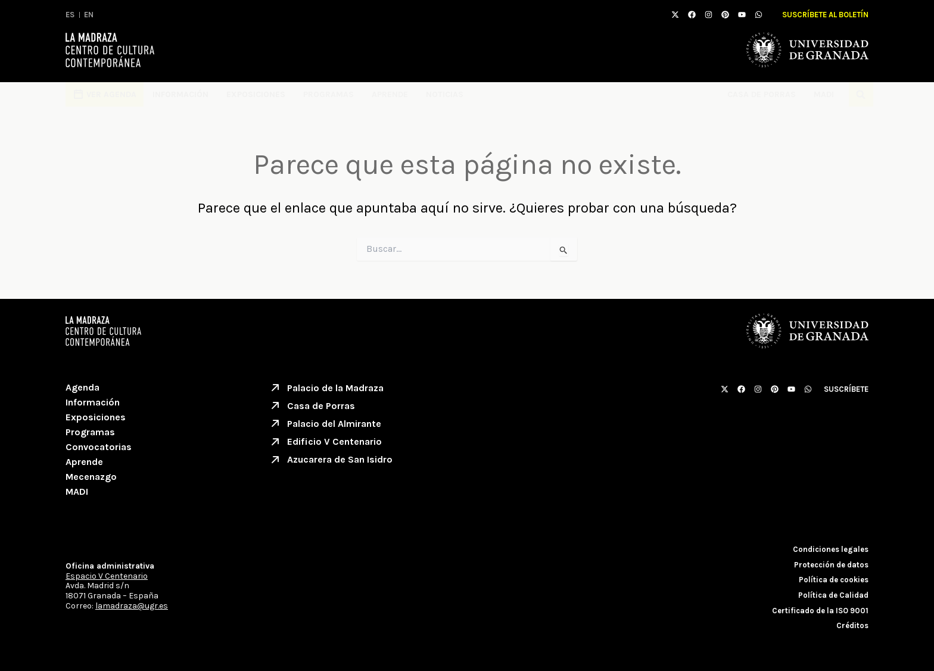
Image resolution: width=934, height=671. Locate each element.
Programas (328, 94)
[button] (861, 94)
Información (180, 94)
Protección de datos (831, 564)
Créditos (852, 625)
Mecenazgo (91, 476)
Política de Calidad (833, 595)
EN (89, 14)
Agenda (82, 387)
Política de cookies (833, 579)
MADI (827, 95)
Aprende (390, 94)
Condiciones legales (830, 549)
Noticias (444, 94)
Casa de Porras (761, 94)
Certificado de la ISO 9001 (820, 610)
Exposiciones (255, 94)
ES (70, 14)
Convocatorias (99, 446)
